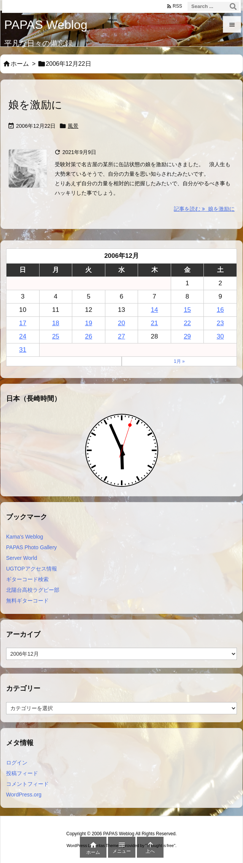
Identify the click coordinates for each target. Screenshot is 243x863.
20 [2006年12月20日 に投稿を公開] (121, 323)
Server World (21, 558)
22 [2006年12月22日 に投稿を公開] (187, 323)
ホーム (20, 63)
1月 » (179, 361)
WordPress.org (23, 794)
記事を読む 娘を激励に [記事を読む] (204, 209)
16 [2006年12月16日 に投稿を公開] (220, 309)
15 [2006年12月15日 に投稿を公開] (187, 309)
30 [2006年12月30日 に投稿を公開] (220, 336)
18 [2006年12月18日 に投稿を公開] (55, 323)
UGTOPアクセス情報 (31, 569)
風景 (73, 126)
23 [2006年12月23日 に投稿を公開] (220, 323)
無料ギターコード (27, 601)
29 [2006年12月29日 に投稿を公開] (187, 336)
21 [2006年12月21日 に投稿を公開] (154, 323)
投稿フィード (22, 773)
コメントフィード (27, 784)
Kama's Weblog (24, 537)
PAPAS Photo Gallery (31, 547)
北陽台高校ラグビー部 (32, 590)
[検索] (233, 6)
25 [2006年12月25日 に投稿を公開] (55, 336)
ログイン (16, 763)
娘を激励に (35, 105)
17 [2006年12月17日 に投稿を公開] (22, 323)
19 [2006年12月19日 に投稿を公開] (88, 323)
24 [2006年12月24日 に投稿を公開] (22, 336)
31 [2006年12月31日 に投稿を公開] (22, 349)
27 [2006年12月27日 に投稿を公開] (121, 336)
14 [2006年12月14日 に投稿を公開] (154, 309)
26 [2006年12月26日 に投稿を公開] (88, 336)
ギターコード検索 (27, 579)
